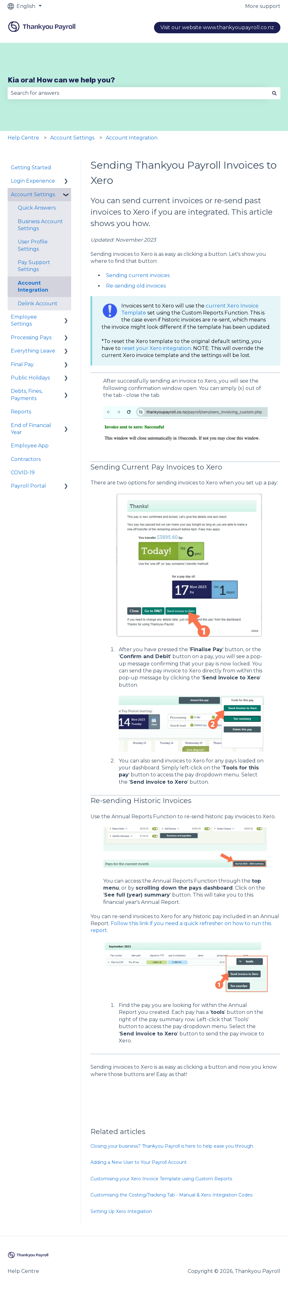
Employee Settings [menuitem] (24, 320)
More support (262, 6)
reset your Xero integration (156, 348)
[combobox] (138, 93)
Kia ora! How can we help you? (61, 79)
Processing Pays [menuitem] (31, 337)
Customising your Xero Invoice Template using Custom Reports (161, 1179)
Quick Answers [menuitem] (37, 208)
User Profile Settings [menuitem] (33, 245)
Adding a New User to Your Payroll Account (138, 1162)
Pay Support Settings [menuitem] (34, 265)
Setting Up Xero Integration (121, 1211)
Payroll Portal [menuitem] (28, 486)
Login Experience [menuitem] (33, 181)
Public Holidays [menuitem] (30, 378)
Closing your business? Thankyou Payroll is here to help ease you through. (172, 1146)
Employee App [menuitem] (30, 446)
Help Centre (23, 138)
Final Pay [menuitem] (22, 364)
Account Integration (131, 138)
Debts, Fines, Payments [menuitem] (26, 394)
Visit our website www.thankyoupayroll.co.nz (217, 27)
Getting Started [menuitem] (31, 168)
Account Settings (72, 138)
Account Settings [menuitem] (33, 194)
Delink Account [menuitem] (37, 304)
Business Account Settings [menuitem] (40, 224)
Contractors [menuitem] (26, 459)
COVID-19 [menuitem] (23, 473)
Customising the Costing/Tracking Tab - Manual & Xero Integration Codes (171, 1195)
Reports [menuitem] (21, 412)
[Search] (274, 93)
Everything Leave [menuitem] (33, 351)
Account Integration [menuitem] (33, 286)
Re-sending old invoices (136, 286)
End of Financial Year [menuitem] (31, 428)
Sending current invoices (138, 275)
